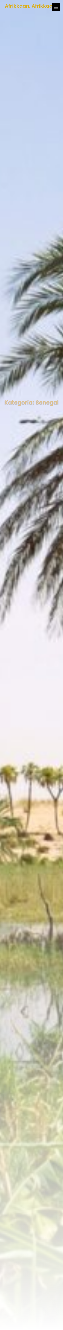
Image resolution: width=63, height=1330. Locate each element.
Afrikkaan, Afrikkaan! (31, 6)
